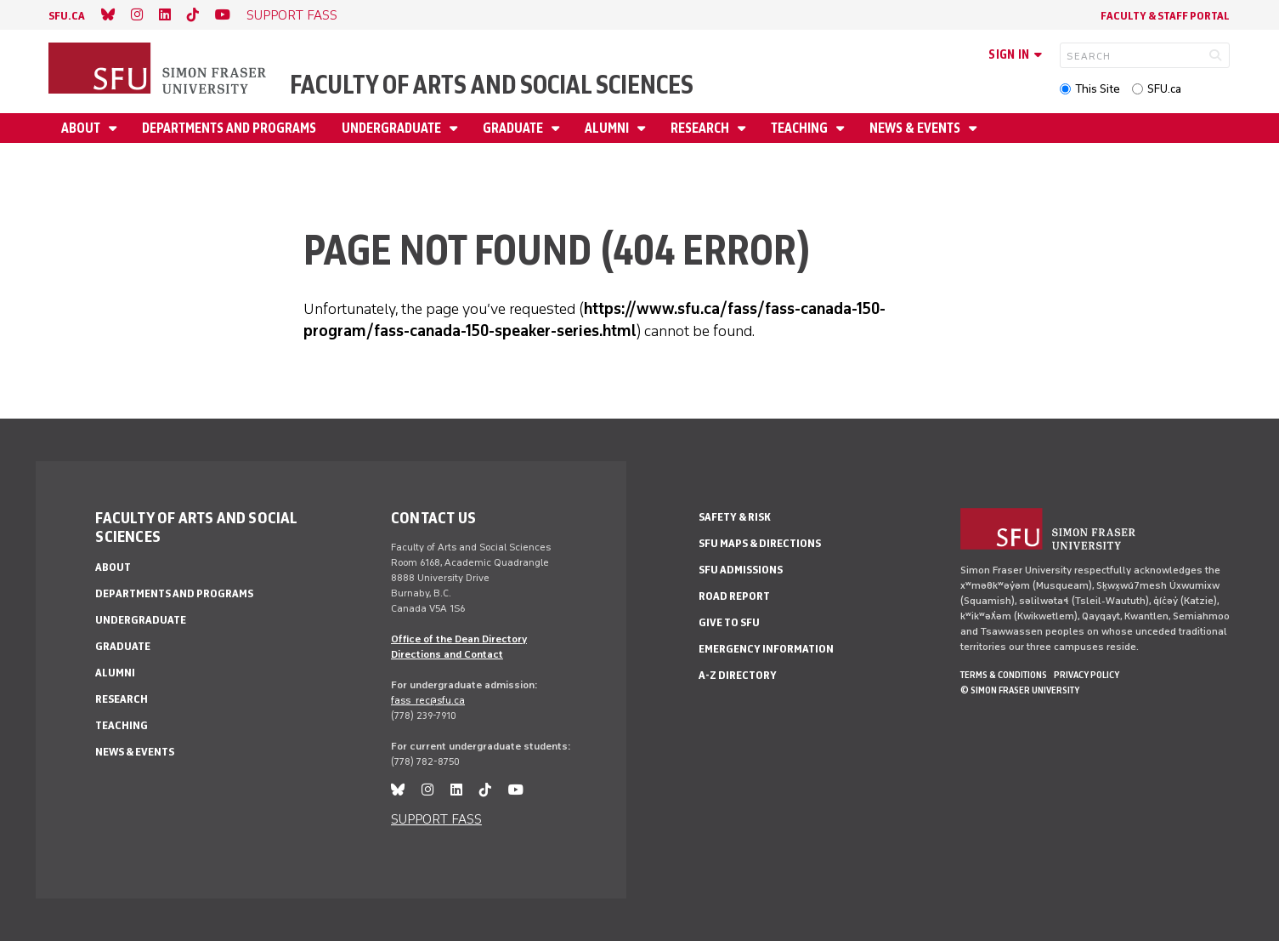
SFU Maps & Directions (760, 543)
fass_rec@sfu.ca (428, 700)
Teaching (800, 128)
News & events (916, 128)
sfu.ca (66, 16)
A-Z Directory (738, 675)
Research (701, 128)
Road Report (734, 596)
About (82, 128)
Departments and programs (229, 128)
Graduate (514, 128)
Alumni (608, 128)
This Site (1097, 89)
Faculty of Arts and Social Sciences (491, 84)
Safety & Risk (735, 517)
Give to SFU (729, 622)
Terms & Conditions (1003, 675)
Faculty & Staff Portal (1165, 16)
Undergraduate (393, 128)
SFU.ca (1164, 89)
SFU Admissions (741, 569)
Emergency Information (766, 649)
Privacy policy (1086, 675)
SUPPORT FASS (291, 15)
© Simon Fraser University (1019, 690)
